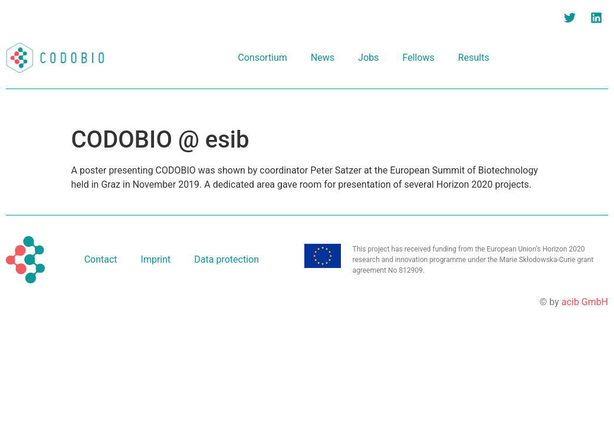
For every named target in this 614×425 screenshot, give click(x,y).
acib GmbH (585, 302)
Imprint (156, 259)
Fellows (418, 57)
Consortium (262, 57)
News (322, 57)
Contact (100, 259)
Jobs (368, 57)
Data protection (226, 259)
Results (474, 57)
